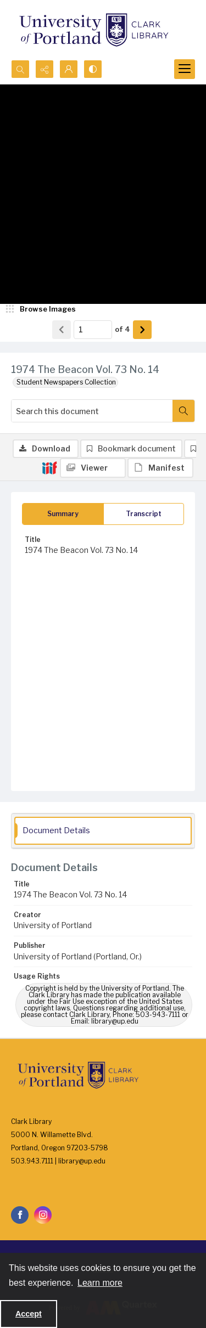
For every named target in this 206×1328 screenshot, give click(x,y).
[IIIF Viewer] (93, 468)
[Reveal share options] (44, 69)
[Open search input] (20, 69)
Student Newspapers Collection (66, 382)
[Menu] (184, 69)
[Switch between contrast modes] (93, 69)
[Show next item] (142, 329)
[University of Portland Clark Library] (93, 29)
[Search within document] (183, 411)
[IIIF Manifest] (160, 468)
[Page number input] (93, 329)
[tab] (63, 514)
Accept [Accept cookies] (28, 1313)
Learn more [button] (100, 1282)
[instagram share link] (43, 1215)
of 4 (122, 329)
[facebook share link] (20, 1215)
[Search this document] (92, 411)
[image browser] (41, 309)
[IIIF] (49, 467)
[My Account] (68, 69)
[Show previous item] (61, 329)
